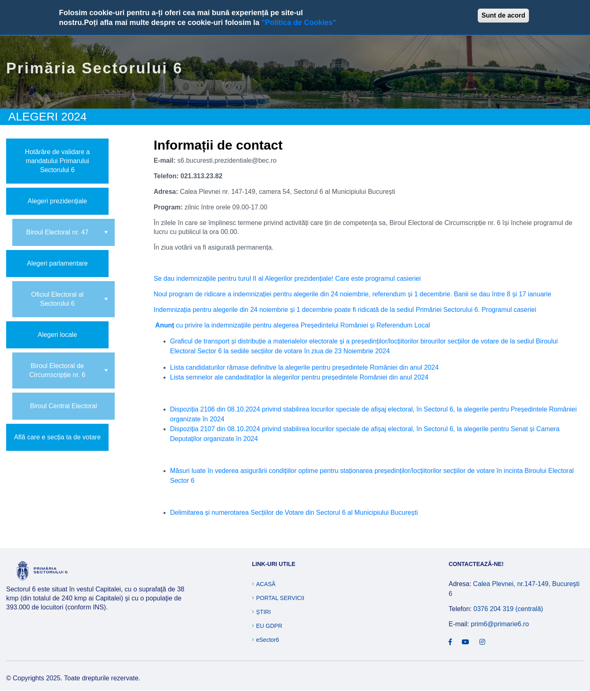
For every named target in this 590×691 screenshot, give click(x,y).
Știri (263, 612)
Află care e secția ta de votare (57, 437)
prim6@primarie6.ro (500, 624)
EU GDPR (269, 626)
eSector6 (267, 639)
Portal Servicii (280, 598)
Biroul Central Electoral (63, 405)
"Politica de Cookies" (298, 22)
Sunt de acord (503, 15)
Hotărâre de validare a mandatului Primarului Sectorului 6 (57, 160)
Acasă (265, 584)
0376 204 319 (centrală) (508, 608)
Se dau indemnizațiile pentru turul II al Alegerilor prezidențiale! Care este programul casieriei (287, 278)
